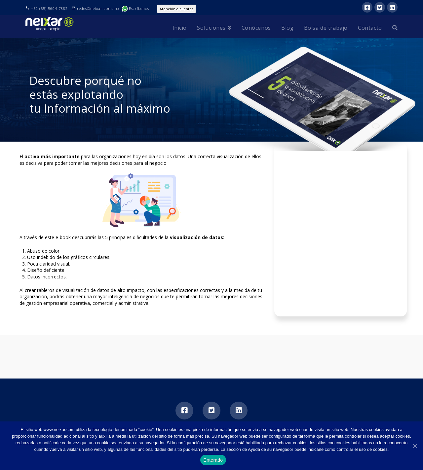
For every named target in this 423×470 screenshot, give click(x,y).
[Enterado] (414, 446)
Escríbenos (135, 8)
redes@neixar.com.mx (99, 8)
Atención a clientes (176, 8)
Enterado (213, 460)
